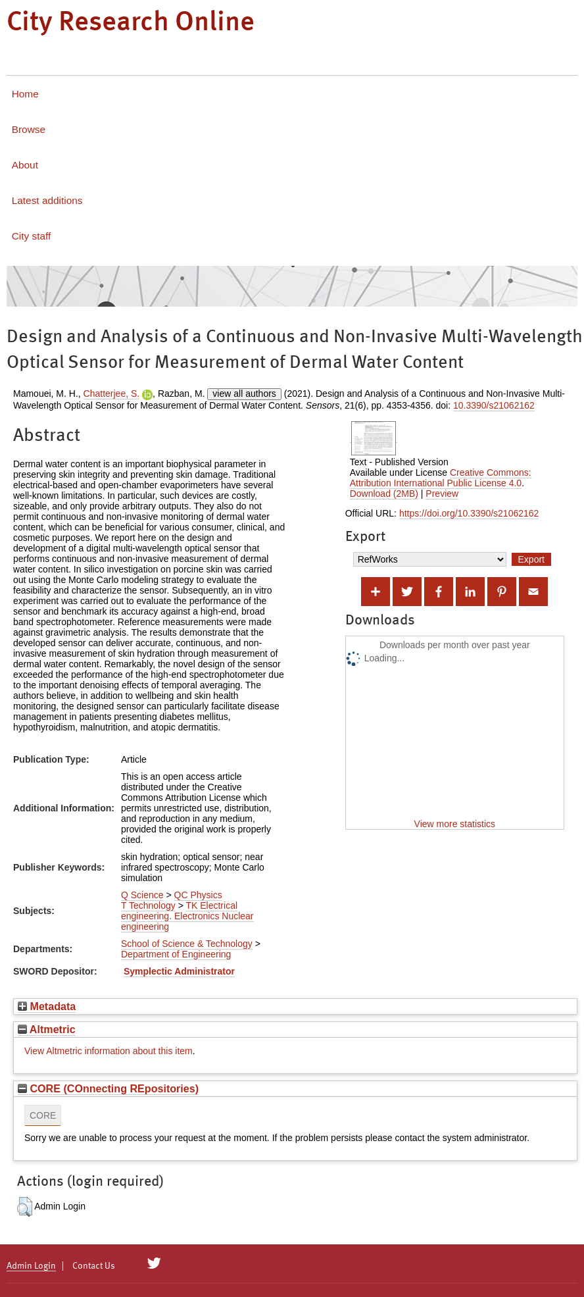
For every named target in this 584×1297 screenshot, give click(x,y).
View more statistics (454, 824)
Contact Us (93, 1266)
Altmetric (47, 1029)
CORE (43, 1115)
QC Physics (198, 895)
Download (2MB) (384, 493)
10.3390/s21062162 (494, 405)
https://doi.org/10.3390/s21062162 (469, 513)
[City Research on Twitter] (154, 1263)
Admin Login (31, 1266)
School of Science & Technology (187, 943)
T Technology (148, 905)
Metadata (47, 1006)
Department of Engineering (176, 954)
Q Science (142, 895)
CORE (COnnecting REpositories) (108, 1088)
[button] (24, 1207)
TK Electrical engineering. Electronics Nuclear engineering (187, 916)
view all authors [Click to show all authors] (244, 393)
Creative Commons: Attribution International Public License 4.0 (440, 477)
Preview (442, 493)
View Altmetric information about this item (108, 1051)
